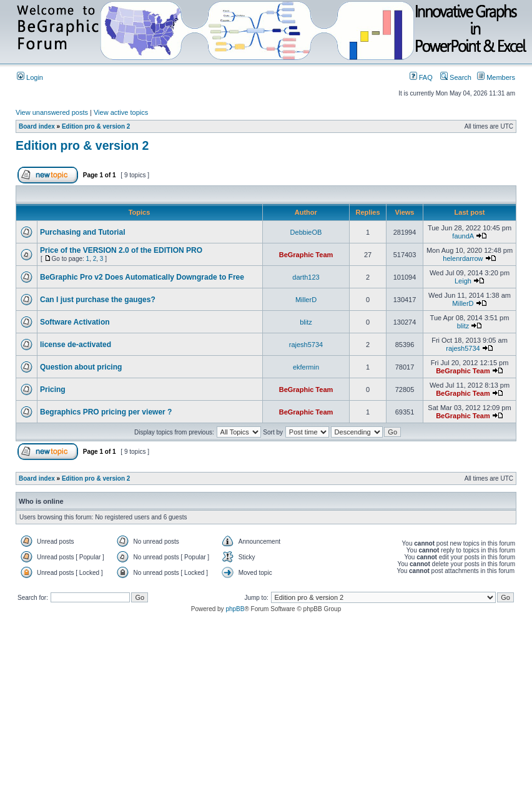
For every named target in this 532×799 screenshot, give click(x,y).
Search (455, 77)
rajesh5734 (306, 344)
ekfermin (306, 367)
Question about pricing (81, 367)
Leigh (463, 281)
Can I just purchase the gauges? (97, 299)
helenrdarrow (463, 258)
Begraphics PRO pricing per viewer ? (106, 412)
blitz (306, 322)
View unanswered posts (52, 112)
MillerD (306, 299)
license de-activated (75, 344)
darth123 (305, 277)
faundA (462, 236)
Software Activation (75, 322)
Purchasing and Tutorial (82, 232)
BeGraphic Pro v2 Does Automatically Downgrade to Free (142, 277)
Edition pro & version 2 (96, 126)
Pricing (53, 389)
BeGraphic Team (306, 254)
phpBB (234, 608)
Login (30, 77)
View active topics (121, 112)
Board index (37, 126)
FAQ (421, 77)
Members (496, 77)
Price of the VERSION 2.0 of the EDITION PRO (121, 250)
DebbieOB (306, 232)
